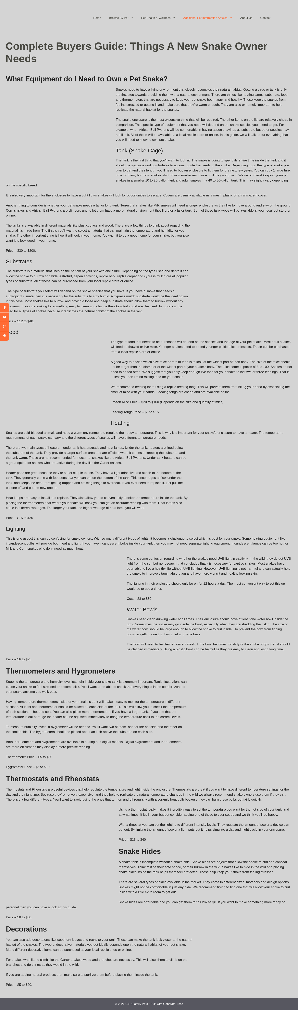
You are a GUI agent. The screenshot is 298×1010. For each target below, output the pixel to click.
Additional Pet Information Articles (209, 18)
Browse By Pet (123, 18)
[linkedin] (4, 336)
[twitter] (4, 317)
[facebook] (4, 307)
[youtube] (4, 326)
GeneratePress (173, 1003)
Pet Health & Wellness (160, 18)
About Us (246, 17)
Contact (265, 17)
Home (97, 17)
